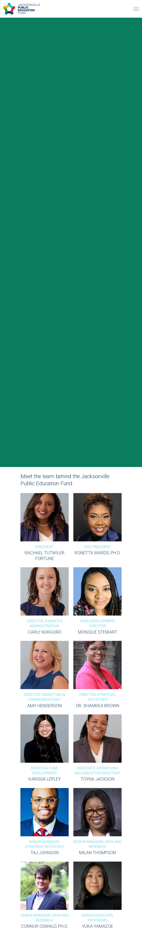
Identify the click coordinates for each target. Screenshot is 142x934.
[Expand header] (136, 9)
